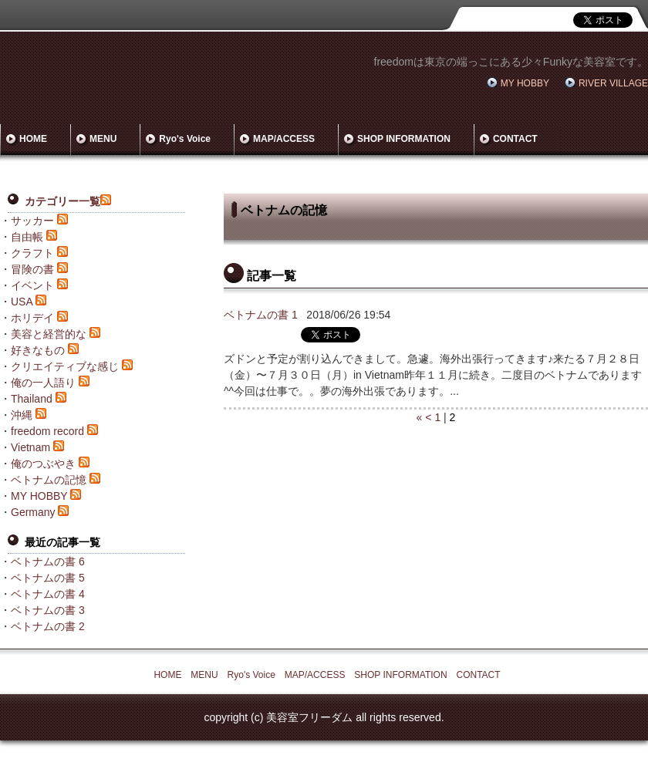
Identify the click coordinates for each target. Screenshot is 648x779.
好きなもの (38, 350)
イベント (32, 285)
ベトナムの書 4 (48, 594)
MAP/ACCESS (284, 138)
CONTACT (515, 138)
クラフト (32, 253)
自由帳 (27, 237)
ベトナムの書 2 (48, 626)
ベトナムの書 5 (48, 578)
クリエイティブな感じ (65, 366)
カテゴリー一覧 (62, 201)
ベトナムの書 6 (48, 561)
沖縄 (21, 415)
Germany (33, 512)
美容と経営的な (48, 334)
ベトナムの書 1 (261, 315)
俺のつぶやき (43, 463)
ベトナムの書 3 (48, 610)
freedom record (47, 431)
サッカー (32, 220)
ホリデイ (32, 318)
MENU (102, 138)
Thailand (31, 399)
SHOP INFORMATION (404, 138)
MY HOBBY (525, 83)
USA (21, 301)
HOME (33, 138)
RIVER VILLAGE (613, 83)
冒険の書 (32, 269)
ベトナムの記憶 (48, 480)
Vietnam (30, 447)
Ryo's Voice (185, 138)
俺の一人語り (43, 382)
